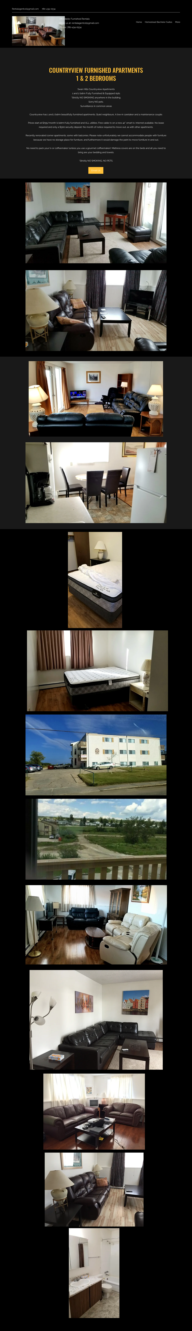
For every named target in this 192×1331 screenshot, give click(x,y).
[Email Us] (95, 170)
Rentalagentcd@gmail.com (25, 9)
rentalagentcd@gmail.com (85, 23)
